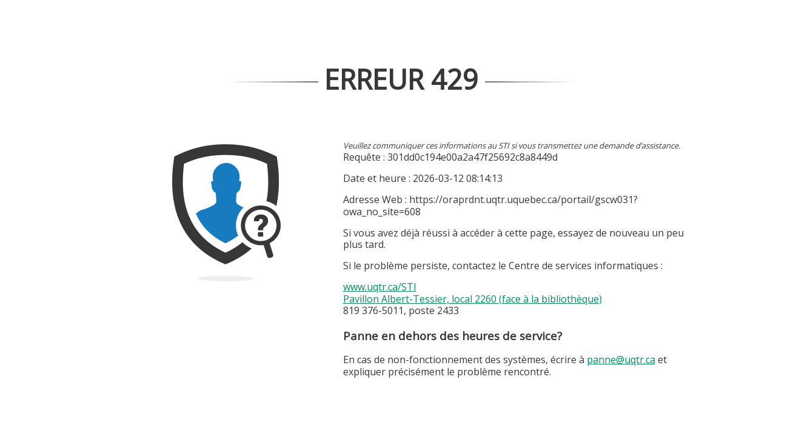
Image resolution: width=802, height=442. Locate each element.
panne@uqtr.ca (621, 359)
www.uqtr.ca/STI (379, 286)
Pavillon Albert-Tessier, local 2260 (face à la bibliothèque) (472, 299)
